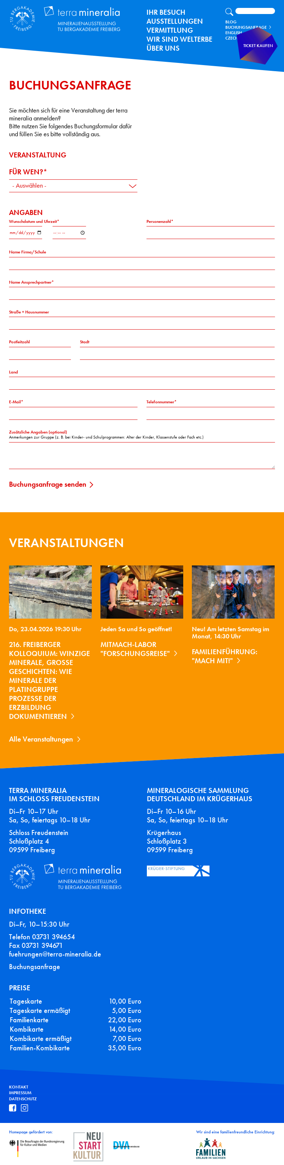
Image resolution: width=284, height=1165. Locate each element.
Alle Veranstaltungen (41, 739)
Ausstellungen (174, 21)
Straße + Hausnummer (29, 312)
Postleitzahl (19, 341)
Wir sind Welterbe (179, 39)
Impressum (20, 1092)
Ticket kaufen (261, 52)
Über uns (163, 48)
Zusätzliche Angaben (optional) (38, 432)
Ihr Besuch (165, 12)
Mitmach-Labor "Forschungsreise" (135, 649)
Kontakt (18, 1086)
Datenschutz (23, 1098)
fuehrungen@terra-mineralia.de (55, 953)
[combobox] (73, 186)
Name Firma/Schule (27, 251)
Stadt (84, 341)
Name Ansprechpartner (30, 282)
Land (13, 372)
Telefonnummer (160, 401)
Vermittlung (169, 30)
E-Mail (15, 401)
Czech (231, 38)
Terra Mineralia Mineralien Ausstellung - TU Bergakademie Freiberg (60, 16)
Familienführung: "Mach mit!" (224, 656)
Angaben (26, 212)
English (233, 32)
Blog (230, 21)
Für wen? (26, 172)
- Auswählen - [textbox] (29, 185)
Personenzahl (158, 221)
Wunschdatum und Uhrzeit (33, 221)
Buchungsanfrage (246, 27)
